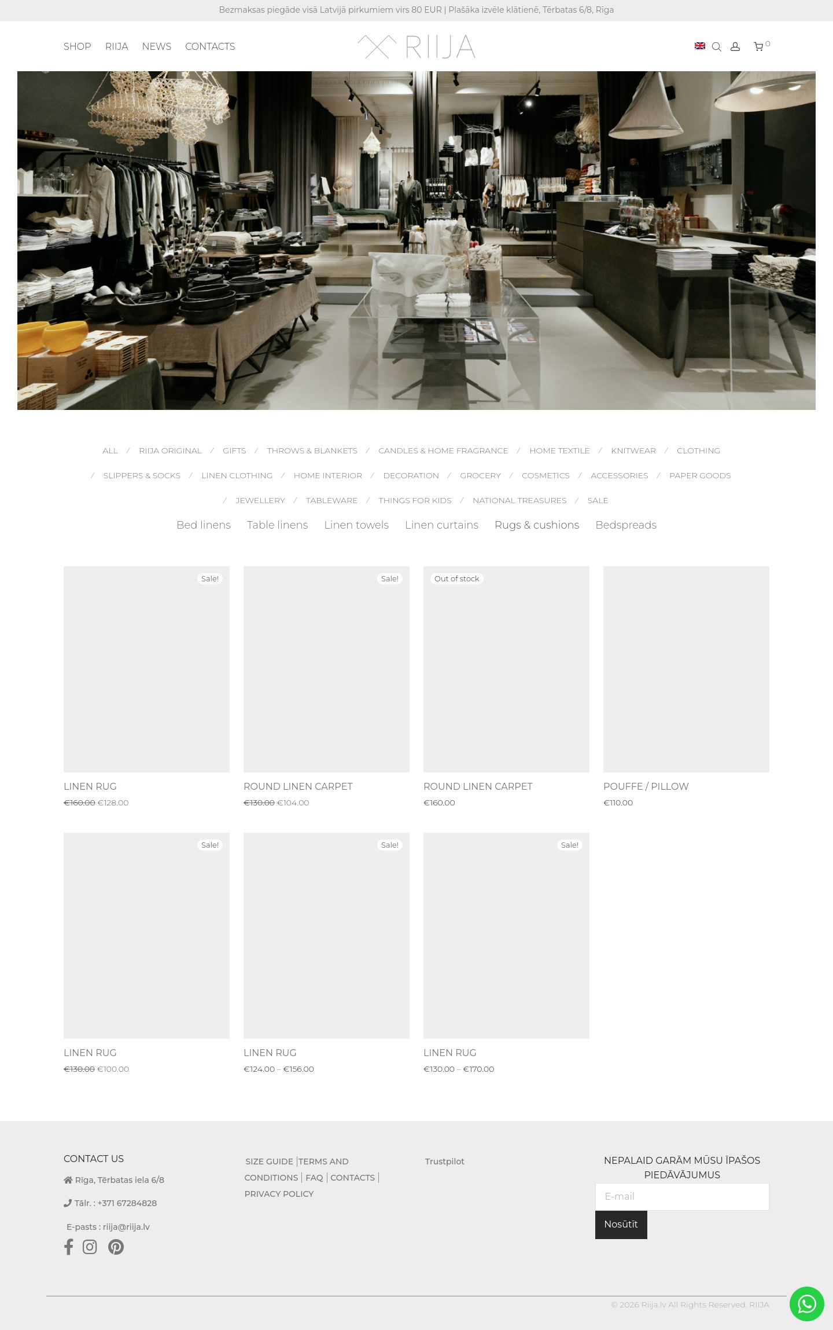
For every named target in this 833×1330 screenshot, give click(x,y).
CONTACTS (210, 46)
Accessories (619, 475)
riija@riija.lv (126, 1227)
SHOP (77, 46)
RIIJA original (170, 450)
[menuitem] (700, 46)
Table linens (277, 525)
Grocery (480, 475)
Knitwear (633, 450)
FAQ (314, 1178)
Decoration (411, 475)
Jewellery (260, 500)
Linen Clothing (236, 475)
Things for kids (415, 500)
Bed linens (203, 525)
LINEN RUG (90, 786)
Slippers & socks (142, 475)
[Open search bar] (718, 46)
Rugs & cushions (537, 525)
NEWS (156, 46)
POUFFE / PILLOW (646, 786)
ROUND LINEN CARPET (298, 786)
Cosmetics (546, 475)
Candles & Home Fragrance (443, 450)
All (110, 450)
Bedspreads (626, 525)
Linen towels (356, 525)
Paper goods (700, 475)
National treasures (519, 500)
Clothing (698, 450)
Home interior (328, 475)
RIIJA (116, 46)
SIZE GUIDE (270, 1161)
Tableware (331, 500)
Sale (598, 500)
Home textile (559, 450)
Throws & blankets (312, 450)
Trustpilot (445, 1161)
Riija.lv (653, 1304)
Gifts (234, 450)
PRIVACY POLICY (279, 1194)
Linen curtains (441, 525)
